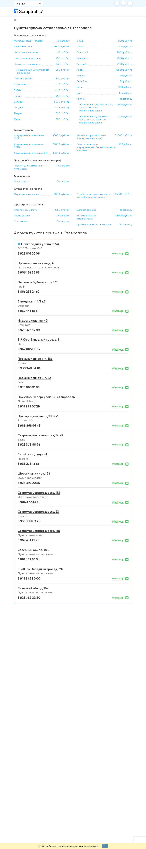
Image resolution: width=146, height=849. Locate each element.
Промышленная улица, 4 (36, 263)
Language (20, 3)
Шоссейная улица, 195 (34, 473)
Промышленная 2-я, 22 (34, 378)
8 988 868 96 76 (29, 425)
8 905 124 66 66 (29, 272)
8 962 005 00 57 (29, 349)
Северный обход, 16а (33, 588)
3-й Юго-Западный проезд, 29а (41, 569)
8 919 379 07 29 (29, 406)
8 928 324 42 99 (29, 330)
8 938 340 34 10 (29, 368)
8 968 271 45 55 (28, 463)
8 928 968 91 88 (29, 387)
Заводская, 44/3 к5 (32, 301)
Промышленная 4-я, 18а (35, 358)
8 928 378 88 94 (29, 444)
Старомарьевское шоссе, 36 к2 (40, 435)
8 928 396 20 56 (29, 483)
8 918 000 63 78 (29, 521)
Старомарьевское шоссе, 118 (39, 492)
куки (95, 845)
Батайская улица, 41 (32, 454)
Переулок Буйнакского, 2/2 (38, 282)
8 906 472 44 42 (29, 502)
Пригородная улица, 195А (40, 244)
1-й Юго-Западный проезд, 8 (39, 339)
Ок (105, 845)
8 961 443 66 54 (29, 559)
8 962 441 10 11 (28, 310)
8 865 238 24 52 (28, 291)
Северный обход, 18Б (33, 550)
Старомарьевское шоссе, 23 (38, 511)
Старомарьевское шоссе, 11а (39, 530)
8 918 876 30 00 (29, 578)
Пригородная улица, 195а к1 (38, 416)
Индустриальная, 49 (33, 320)
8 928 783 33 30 (29, 597)
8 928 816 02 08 (29, 253)
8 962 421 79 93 (28, 540)
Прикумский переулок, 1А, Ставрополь (46, 397)
